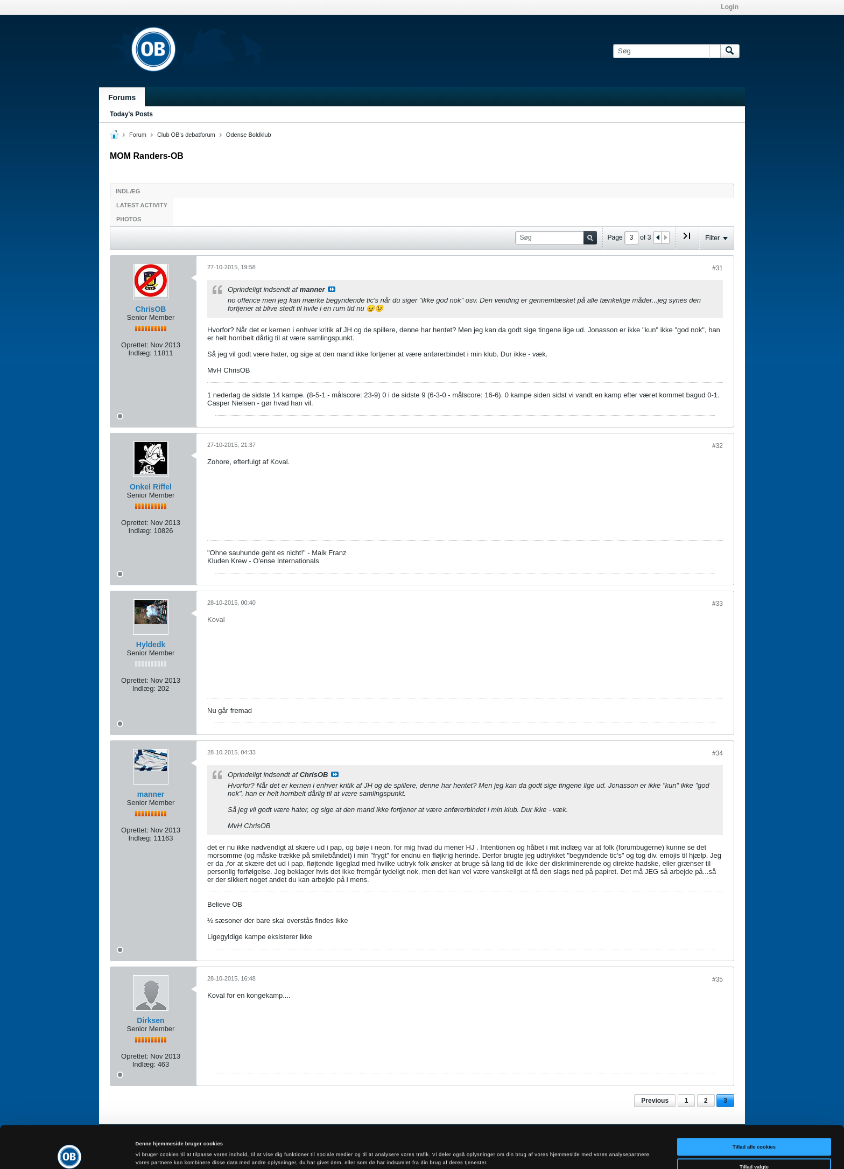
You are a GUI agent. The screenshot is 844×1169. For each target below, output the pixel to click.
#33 (717, 603)
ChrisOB (151, 309)
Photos (128, 219)
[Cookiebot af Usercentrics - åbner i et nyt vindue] (70, 1151)
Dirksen (150, 1020)
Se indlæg (331, 289)
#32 (717, 446)
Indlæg (128, 191)
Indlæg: (139, 353)
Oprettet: (135, 345)
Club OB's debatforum (186, 134)
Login (729, 7)
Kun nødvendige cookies (754, 1147)
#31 (717, 268)
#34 (717, 753)
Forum (137, 134)
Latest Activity (141, 205)
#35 (717, 979)
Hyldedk (150, 644)
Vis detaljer (444, 1150)
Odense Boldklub (248, 134)
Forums (122, 97)
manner (151, 794)
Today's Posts (131, 114)
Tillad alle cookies (754, 1107)
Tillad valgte (754, 1127)
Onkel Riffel (151, 486)
